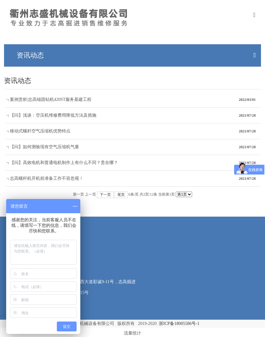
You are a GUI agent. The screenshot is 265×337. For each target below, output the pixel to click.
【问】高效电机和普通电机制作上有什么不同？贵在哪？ (64, 162)
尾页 (121, 194)
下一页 (105, 194)
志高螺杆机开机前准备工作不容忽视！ (46, 178)
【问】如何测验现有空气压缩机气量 (44, 147)
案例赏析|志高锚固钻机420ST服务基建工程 (50, 99)
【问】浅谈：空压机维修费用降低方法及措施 (53, 115)
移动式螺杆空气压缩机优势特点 (40, 131)
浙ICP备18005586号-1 (179, 323)
